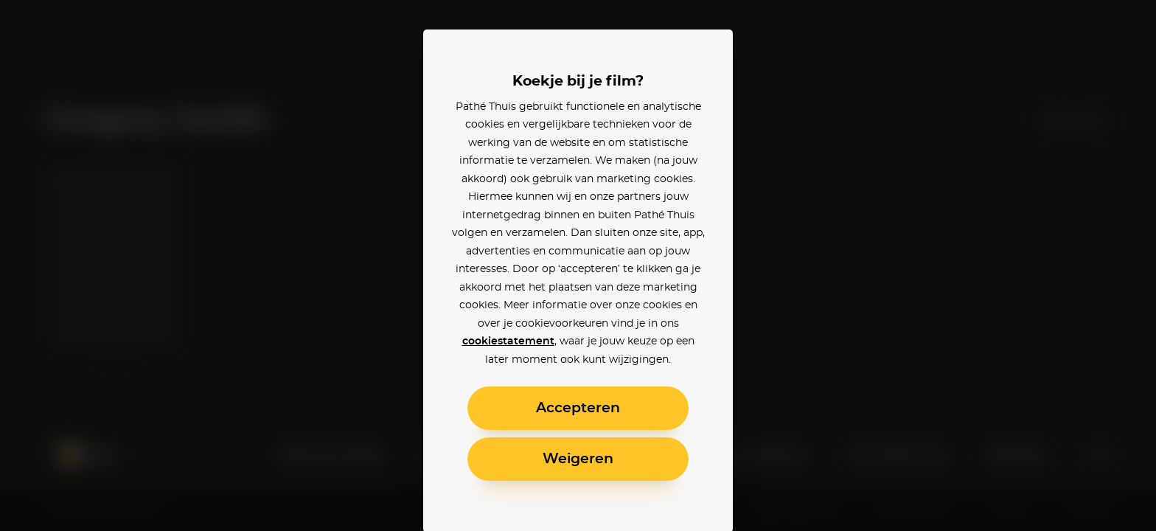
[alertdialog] (578, 265)
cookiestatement (508, 341)
